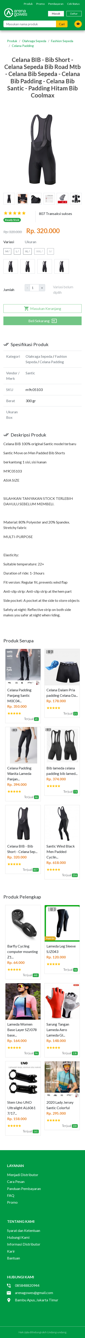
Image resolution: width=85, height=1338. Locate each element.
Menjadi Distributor (22, 1174)
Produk (28, 3)
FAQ (10, 1195)
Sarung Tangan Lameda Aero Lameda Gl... (57, 1029)
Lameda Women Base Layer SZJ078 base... (22, 1029)
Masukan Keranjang (42, 308)
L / (17, 251)
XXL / (39, 251)
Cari (62, 24)
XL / (27, 251)
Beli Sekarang (42, 321)
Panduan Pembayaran (24, 1188)
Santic (30, 373)
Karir (11, 1251)
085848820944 (27, 1285)
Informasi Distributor (23, 1244)
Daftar (74, 13)
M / (7, 251)
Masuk (56, 13)
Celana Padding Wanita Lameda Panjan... (19, 773)
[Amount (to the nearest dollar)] (34, 287)
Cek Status (73, 3)
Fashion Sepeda (62, 41)
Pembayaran (55, 3)
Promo (40, 3)
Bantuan (13, 1258)
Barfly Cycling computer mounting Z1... (22, 951)
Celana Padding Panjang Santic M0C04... (19, 695)
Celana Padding (23, 46)
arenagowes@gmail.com (34, 1292)
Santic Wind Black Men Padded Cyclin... (60, 851)
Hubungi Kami (18, 1237)
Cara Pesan (15, 1181)
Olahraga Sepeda (34, 41)
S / (50, 251)
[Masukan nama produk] (29, 23)
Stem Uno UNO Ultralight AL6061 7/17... (21, 1107)
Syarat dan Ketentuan (23, 1230)
